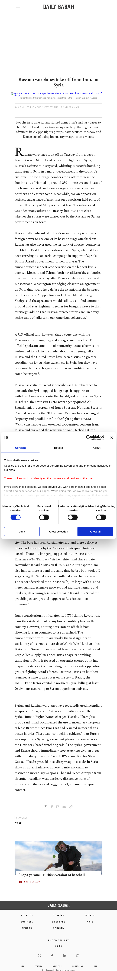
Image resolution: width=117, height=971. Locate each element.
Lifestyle (58, 917)
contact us (77, 962)
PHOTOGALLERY (32, 877)
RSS (95, 962)
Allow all (95, 531)
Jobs (22, 962)
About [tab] (96, 447)
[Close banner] (111, 437)
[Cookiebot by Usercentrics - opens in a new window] (88, 437)
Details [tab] (58, 447)
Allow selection (58, 531)
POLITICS (27, 911)
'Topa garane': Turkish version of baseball (52, 870)
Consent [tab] (20, 447)
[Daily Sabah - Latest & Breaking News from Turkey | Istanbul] (58, 7)
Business (27, 917)
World (90, 911)
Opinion (58, 923)
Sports (27, 923)
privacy (38, 962)
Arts (90, 917)
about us (57, 962)
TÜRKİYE (58, 911)
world (18, 818)
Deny (21, 531)
